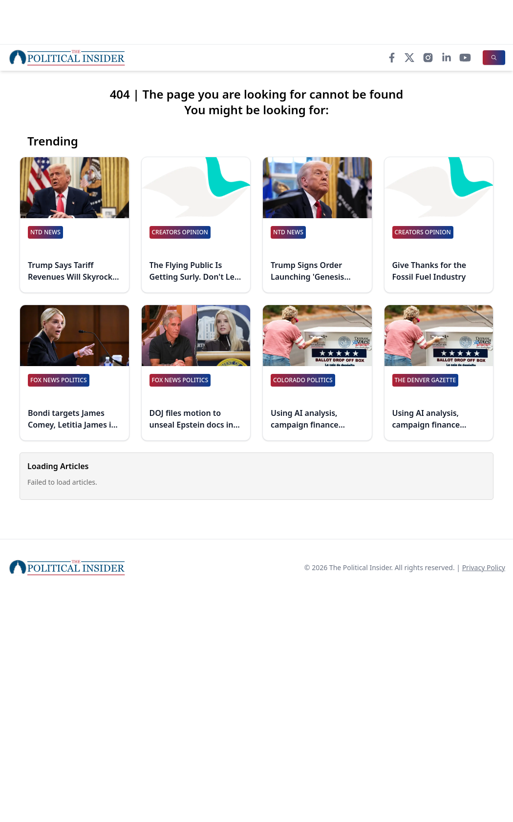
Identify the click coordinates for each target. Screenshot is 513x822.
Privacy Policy (483, 567)
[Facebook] (392, 57)
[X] (409, 57)
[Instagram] (428, 57)
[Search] (494, 57)
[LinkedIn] (446, 57)
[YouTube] (465, 57)
